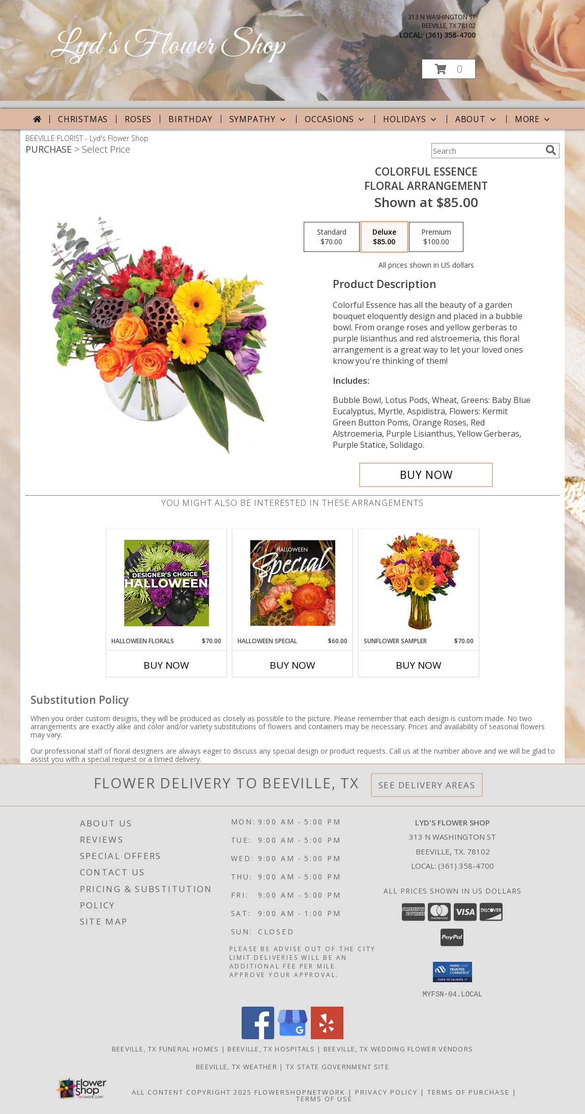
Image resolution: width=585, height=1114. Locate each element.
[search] (551, 150)
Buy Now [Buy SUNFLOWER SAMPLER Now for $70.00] (419, 665)
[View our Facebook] (258, 1036)
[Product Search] (486, 151)
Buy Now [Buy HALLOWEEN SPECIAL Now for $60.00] (292, 665)
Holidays (410, 119)
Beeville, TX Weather (236, 1066)
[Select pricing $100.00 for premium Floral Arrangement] (436, 237)
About (476, 119)
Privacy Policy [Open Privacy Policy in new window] (386, 1091)
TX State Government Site (337, 1066)
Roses (138, 119)
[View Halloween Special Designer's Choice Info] (292, 582)
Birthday (190, 119)
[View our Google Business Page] (292, 1036)
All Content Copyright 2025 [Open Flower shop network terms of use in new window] (192, 1091)
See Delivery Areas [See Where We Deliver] (427, 785)
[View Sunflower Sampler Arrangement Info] (418, 583)
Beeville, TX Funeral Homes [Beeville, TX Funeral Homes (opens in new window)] (165, 1048)
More (533, 119)
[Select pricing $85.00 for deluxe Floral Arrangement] (384, 237)
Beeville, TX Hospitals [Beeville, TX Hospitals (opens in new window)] (271, 1048)
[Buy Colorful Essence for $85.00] (426, 475)
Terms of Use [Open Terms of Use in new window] (324, 1098)
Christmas (83, 119)
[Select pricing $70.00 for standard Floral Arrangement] (331, 237)
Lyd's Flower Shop (168, 46)
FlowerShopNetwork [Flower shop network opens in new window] (299, 1091)
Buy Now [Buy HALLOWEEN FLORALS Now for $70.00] (166, 665)
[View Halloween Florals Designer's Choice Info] (166, 583)
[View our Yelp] (327, 1036)
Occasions (335, 119)
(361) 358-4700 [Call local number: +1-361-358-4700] (450, 35)
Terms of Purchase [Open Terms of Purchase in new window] (468, 1091)
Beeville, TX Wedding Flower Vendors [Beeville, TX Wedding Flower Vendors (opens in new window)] (399, 1048)
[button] (449, 69)
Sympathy (258, 119)
